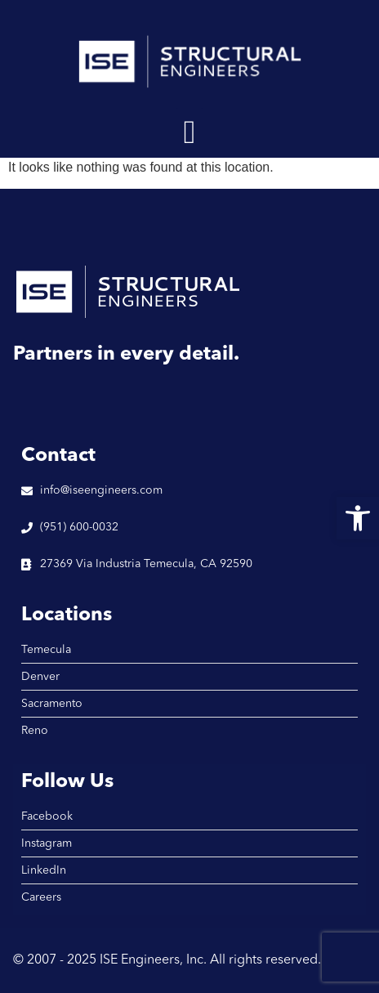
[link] (358, 518)
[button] (190, 132)
